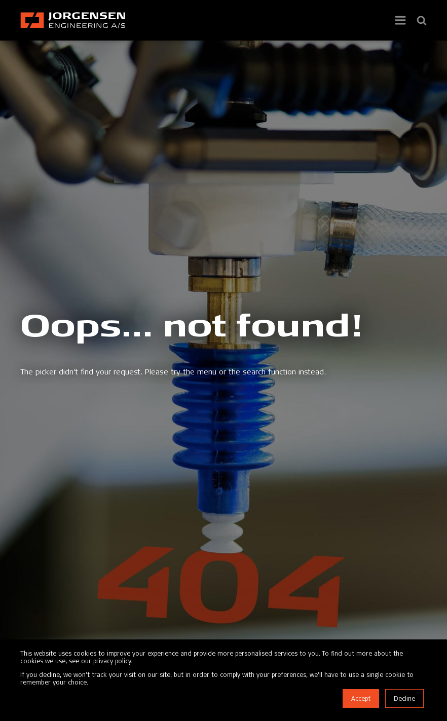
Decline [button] (404, 698)
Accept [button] (360, 698)
